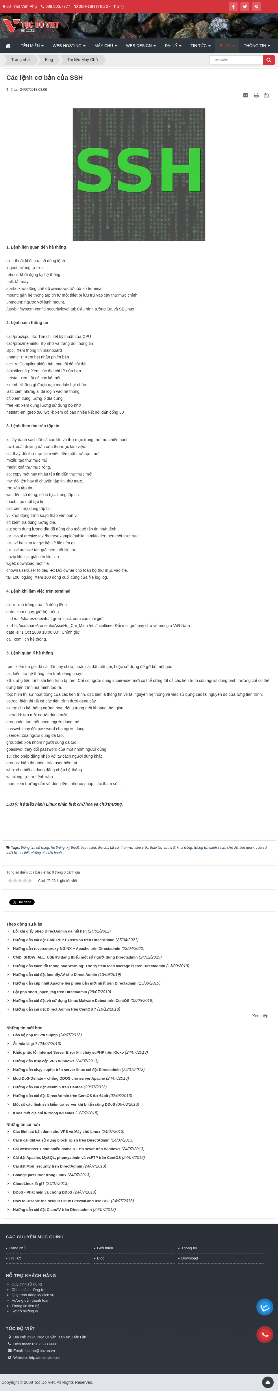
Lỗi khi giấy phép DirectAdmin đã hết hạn (50, 931)
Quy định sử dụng (27, 1284)
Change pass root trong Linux (39, 1175)
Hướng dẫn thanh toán (30, 1300)
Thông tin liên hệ (25, 1306)
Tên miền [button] (32, 47)
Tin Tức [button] (200, 47)
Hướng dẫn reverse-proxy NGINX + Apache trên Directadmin (66, 948)
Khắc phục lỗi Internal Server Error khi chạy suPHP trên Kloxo (68, 1052)
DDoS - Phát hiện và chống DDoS (42, 1192)
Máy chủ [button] (105, 47)
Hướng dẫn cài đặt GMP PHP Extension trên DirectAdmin (63, 940)
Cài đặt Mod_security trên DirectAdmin (47, 1166)
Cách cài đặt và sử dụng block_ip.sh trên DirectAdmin (61, 1140)
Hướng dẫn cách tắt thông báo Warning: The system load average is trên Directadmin (89, 966)
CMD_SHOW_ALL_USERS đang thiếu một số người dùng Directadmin (75, 957)
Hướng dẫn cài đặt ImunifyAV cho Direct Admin (55, 974)
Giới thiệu (105, 1248)
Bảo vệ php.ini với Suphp (35, 1035)
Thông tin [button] (257, 47)
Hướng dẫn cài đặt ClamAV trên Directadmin (52, 1209)
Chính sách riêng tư (28, 1290)
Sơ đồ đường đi (25, 1311)
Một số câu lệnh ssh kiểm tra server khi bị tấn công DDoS (64, 1104)
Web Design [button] (141, 47)
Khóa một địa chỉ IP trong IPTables (43, 1113)
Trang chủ (17, 1248)
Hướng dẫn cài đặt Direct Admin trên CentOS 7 (54, 1009)
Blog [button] (227, 47)
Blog (101, 1258)
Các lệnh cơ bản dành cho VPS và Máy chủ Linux (56, 1131)
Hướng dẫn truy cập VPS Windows (44, 1061)
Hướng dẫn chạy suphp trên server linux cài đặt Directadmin (67, 1070)
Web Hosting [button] (69, 47)
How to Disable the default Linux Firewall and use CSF (61, 1201)
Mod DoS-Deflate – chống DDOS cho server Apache (59, 1078)
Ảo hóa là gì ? (25, 1044)
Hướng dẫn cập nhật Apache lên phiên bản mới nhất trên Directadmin (74, 983)
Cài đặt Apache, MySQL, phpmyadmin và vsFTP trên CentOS (67, 1157)
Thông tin (189, 1248)
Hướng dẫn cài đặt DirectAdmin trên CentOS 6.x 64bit (60, 1096)
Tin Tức (15, 1258)
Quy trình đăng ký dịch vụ (33, 1295)
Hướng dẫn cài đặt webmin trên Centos (48, 1087)
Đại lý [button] (173, 47)
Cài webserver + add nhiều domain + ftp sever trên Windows (67, 1149)
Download (189, 1258)
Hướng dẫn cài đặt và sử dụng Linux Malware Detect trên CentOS (71, 1000)
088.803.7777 (57, 6)
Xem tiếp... (262, 1015)
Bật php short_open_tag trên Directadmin (50, 992)
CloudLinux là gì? (29, 1183)
